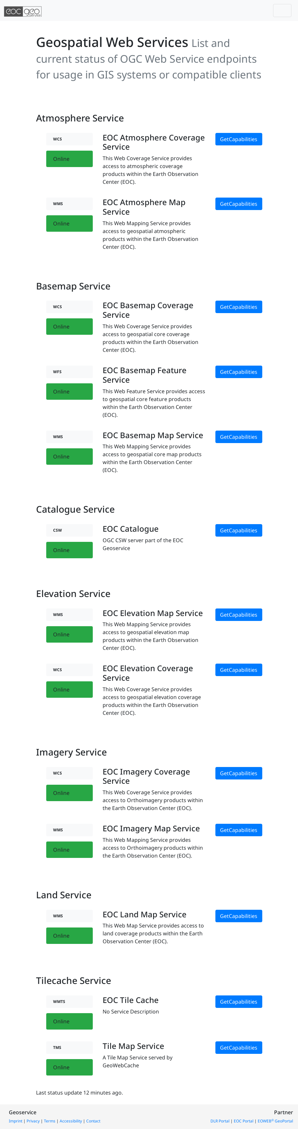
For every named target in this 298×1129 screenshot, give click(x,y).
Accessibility (71, 1121)
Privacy (33, 1121)
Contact (93, 1121)
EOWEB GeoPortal (275, 1121)
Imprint (15, 1121)
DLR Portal (219, 1121)
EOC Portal (243, 1121)
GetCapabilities (238, 139)
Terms (49, 1121)
